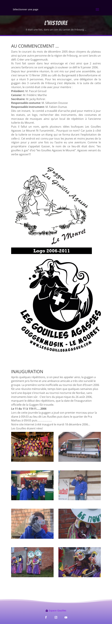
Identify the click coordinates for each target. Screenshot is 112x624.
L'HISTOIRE (56, 24)
